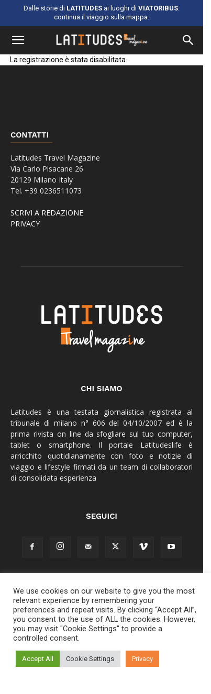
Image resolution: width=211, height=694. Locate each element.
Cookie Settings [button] (90, 659)
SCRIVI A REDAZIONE (46, 213)
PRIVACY (25, 224)
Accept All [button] (37, 659)
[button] (18, 40)
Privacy (142, 659)
